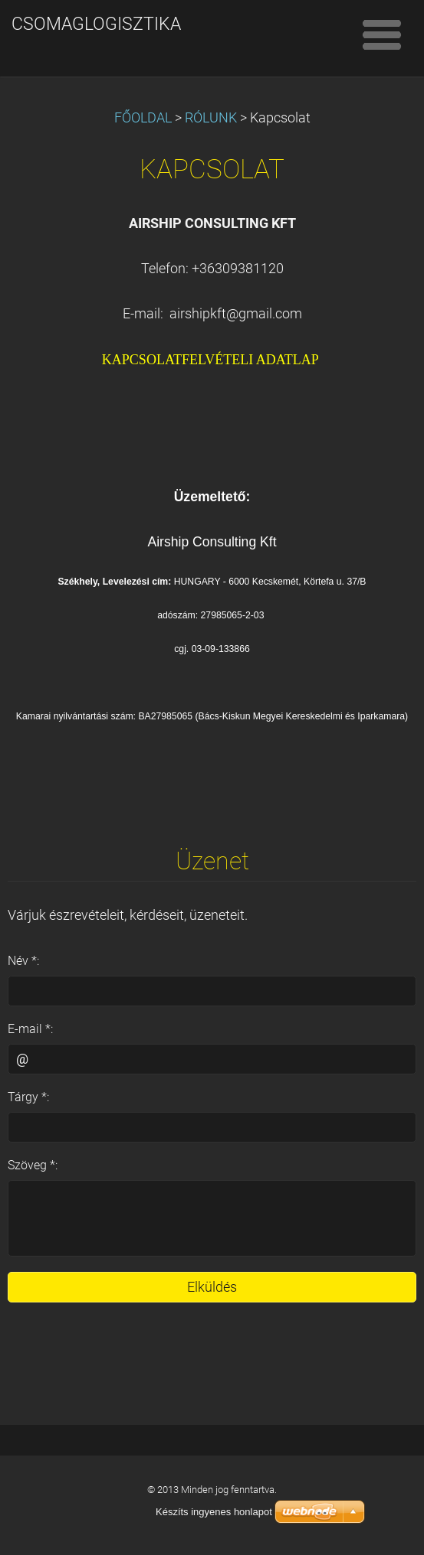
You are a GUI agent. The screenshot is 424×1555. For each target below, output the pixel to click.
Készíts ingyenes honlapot (214, 1512)
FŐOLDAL (143, 118)
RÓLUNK (211, 118)
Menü (382, 34)
